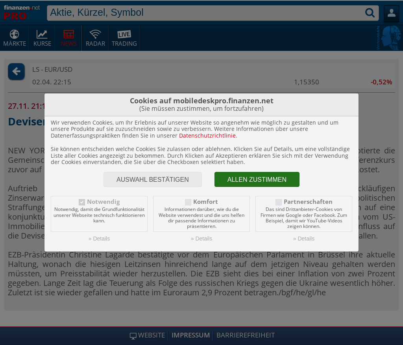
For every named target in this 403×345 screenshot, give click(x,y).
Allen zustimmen (257, 179)
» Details (99, 238)
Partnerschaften (308, 202)
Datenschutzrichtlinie (207, 135)
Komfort (205, 202)
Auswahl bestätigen (152, 179)
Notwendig (103, 202)
